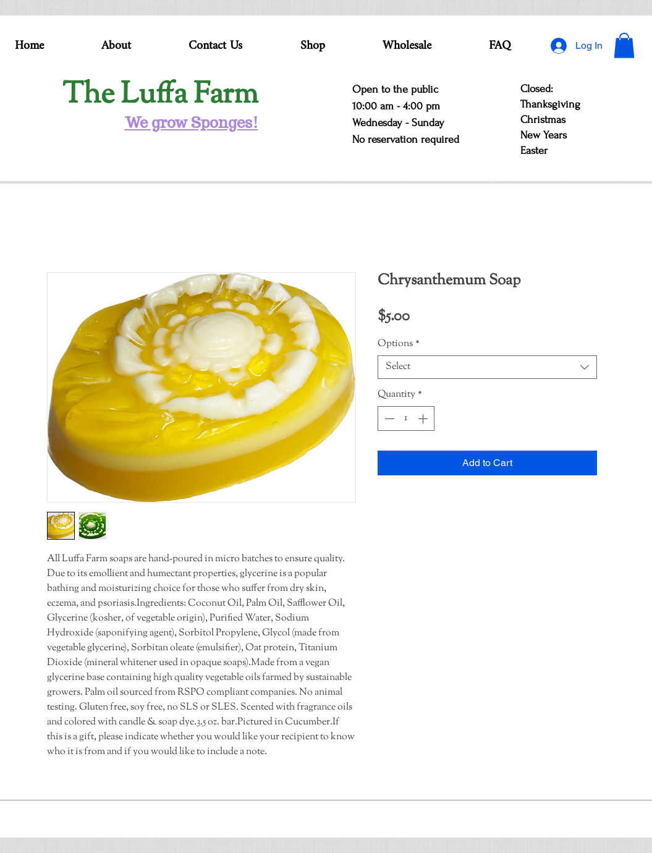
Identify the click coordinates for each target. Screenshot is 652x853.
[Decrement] (388, 418)
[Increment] (424, 418)
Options (399, 344)
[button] (624, 45)
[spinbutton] (406, 418)
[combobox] (487, 367)
